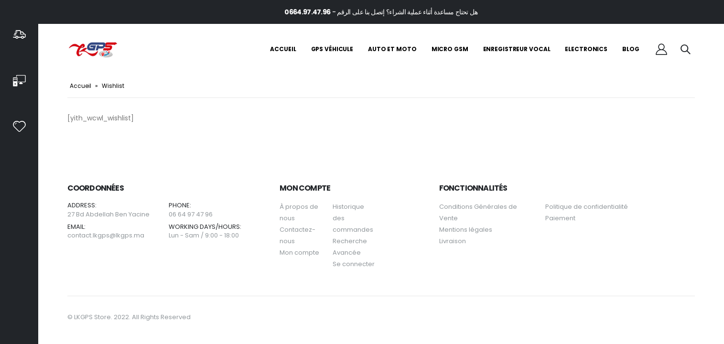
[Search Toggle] (685, 49)
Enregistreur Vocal (517, 49)
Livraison (452, 241)
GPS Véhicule (332, 49)
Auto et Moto (392, 49)
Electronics (586, 49)
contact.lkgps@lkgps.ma (105, 235)
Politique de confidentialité (586, 206)
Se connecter (354, 264)
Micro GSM (450, 49)
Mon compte (299, 252)
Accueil (283, 49)
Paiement (560, 218)
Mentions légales (465, 229)
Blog (630, 49)
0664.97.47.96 (307, 12)
